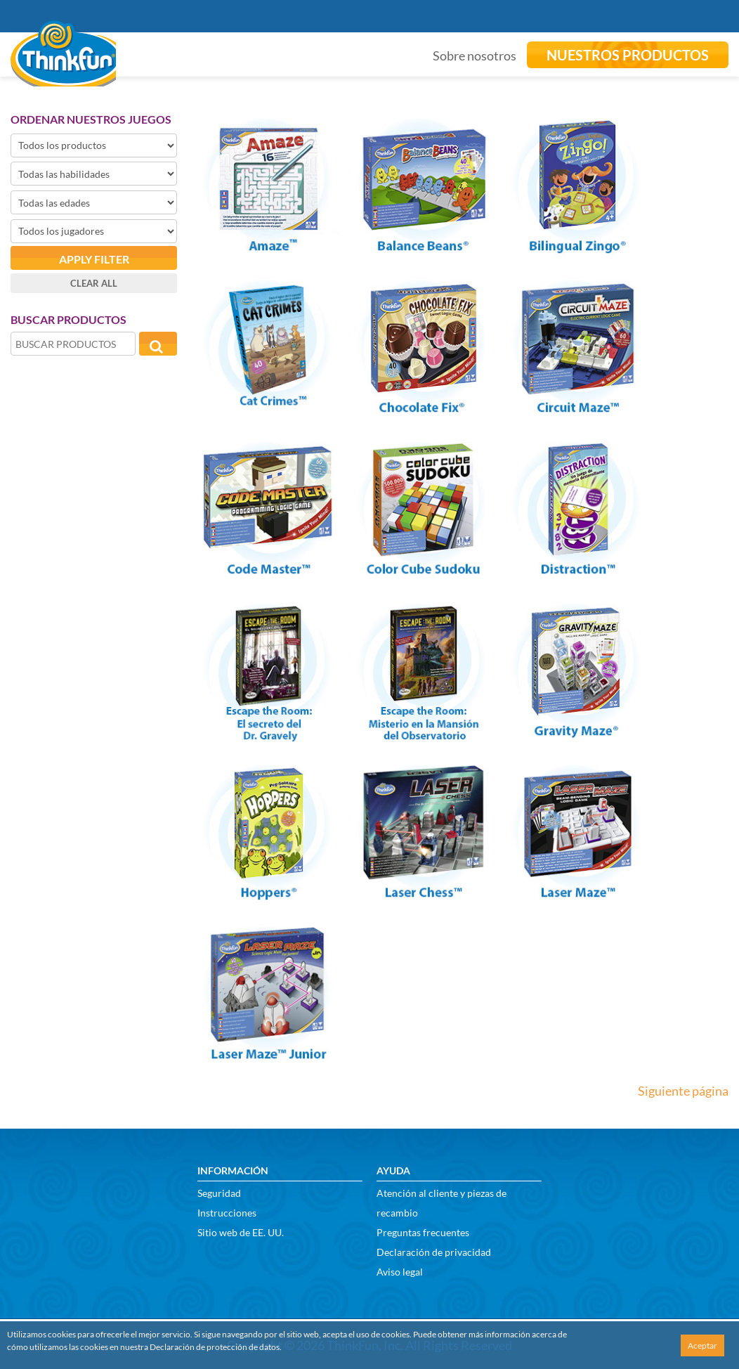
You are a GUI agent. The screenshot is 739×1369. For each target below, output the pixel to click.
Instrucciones (226, 1213)
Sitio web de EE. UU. (240, 1232)
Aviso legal (400, 1272)
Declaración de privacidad (434, 1252)
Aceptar (702, 1345)
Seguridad (219, 1193)
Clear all (93, 283)
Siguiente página (683, 1090)
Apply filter (94, 259)
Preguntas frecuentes (423, 1232)
